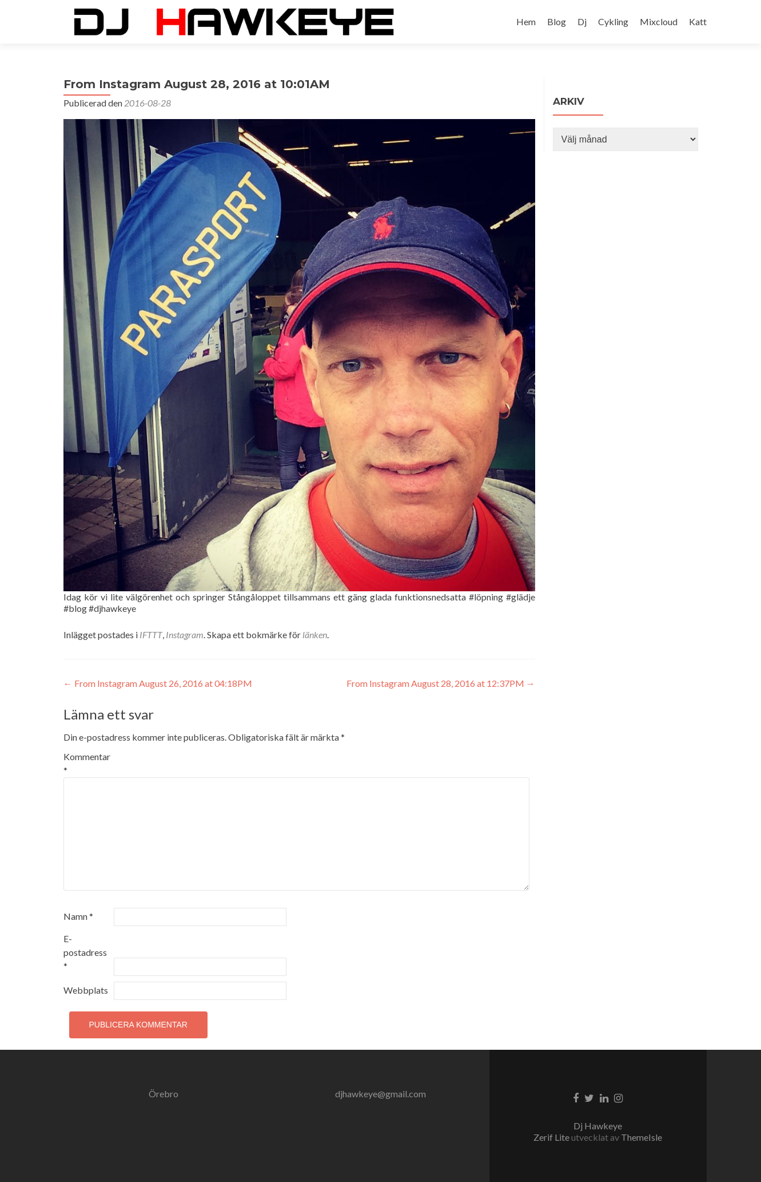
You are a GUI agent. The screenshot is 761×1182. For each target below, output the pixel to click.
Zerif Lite (552, 1137)
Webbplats (85, 990)
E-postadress (85, 952)
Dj (582, 21)
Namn (78, 916)
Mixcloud (659, 21)
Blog (556, 21)
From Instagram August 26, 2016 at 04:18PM (157, 683)
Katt (698, 21)
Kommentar (86, 763)
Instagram (185, 634)
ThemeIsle (641, 1137)
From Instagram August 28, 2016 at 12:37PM (440, 683)
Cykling (613, 21)
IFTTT (151, 634)
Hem (526, 21)
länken (314, 634)
